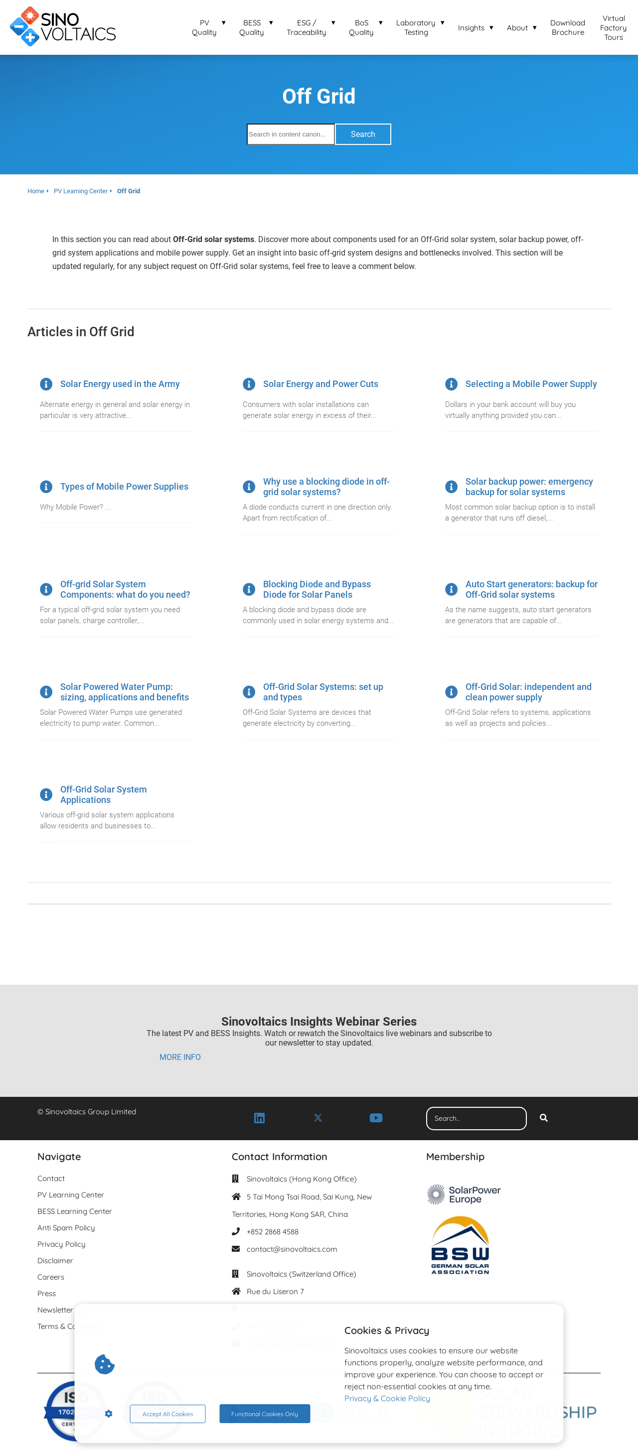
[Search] (544, 1119)
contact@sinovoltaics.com (292, 1249)
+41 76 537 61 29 (274, 1326)
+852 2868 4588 (273, 1231)
